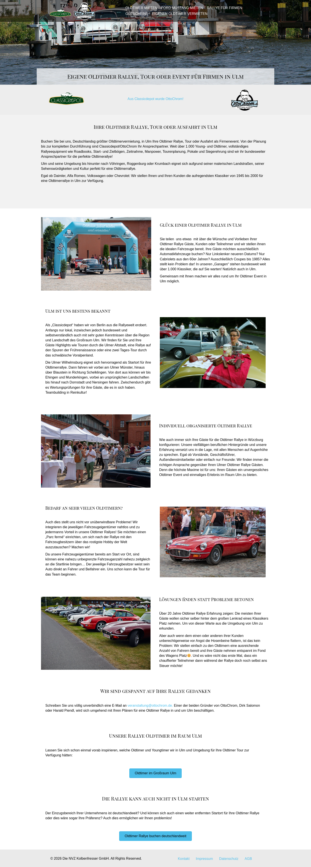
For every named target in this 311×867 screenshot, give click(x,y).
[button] (155, 773)
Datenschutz (228, 859)
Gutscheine (135, 15)
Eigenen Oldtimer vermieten (178, 15)
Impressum (204, 859)
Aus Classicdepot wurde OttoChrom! (156, 99)
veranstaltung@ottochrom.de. (150, 705)
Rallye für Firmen (223, 10)
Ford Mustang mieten (181, 10)
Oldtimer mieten (140, 10)
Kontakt (183, 859)
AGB (248, 859)
